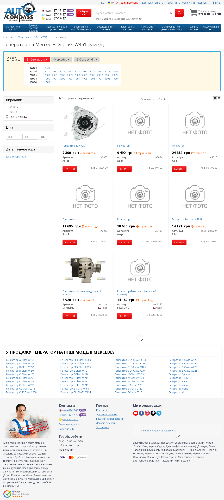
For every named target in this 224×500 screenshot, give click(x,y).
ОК (43, 136)
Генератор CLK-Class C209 (75, 359)
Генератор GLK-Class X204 (130, 370)
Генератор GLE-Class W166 (130, 366)
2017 (100, 71)
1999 (115, 78)
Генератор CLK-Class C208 (21, 391)
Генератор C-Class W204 (20, 381)
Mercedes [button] (61, 59)
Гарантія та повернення (181, 2)
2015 (85, 71)
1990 (47, 78)
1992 (62, 78)
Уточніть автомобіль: (14, 59)
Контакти (203, 2)
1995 (85, 78)
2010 (47, 71)
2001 (55, 75)
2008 (107, 75)
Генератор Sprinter (180, 374)
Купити (70, 168)
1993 (70, 78)
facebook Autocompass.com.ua (158, 430)
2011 (55, 71)
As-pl (12, 106)
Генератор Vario (178, 384)
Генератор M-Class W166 (129, 381)
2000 (47, 75)
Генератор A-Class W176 (20, 363)
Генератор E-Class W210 (74, 374)
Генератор (123, 145)
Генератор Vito (177, 391)
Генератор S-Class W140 (183, 363)
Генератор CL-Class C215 (20, 388)
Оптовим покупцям (127, 2)
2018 (107, 71)
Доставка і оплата (152, 2)
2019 (115, 71)
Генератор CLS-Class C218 (75, 363)
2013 (70, 71)
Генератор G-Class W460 (74, 388)
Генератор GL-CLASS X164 (75, 391)
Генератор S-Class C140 (128, 388)
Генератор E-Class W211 (74, 377)
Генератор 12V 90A (74, 145)
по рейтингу (85, 98)
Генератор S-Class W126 (183, 359)
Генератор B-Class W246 (20, 370)
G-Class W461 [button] (86, 59)
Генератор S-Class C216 (128, 391)
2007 (100, 75)
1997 (100, 78)
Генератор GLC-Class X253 (130, 363)
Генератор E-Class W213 (74, 384)
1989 (47, 82)
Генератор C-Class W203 (20, 377)
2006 (92, 75)
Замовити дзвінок (69, 423)
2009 (115, 75)
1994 (77, 78)
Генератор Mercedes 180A (187, 218)
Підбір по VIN (84, 12)
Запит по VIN (66, 428)
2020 (47, 67)
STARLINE (16, 116)
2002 (62, 75)
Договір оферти (105, 422)
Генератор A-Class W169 (20, 359)
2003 (70, 75)
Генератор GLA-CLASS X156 (131, 359)
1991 (55, 78)
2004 (77, 75)
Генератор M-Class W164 (129, 377)
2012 (62, 71)
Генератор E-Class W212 (74, 381)
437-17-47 (54, 10)
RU (102, 2)
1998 (107, 78)
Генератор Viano (178, 388)
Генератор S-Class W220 (183, 366)
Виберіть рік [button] (37, 59)
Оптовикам (102, 427)
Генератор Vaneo (179, 381)
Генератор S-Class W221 (183, 370)
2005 (85, 75)
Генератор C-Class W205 (20, 384)
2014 (77, 71)
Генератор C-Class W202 (20, 374)
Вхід (216, 2)
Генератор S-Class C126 (128, 384)
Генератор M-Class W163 (129, 374)
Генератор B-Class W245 (20, 366)
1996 (92, 78)
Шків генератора (16, 156)
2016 (92, 71)
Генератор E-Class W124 (74, 370)
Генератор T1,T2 (179, 377)
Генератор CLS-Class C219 (75, 366)
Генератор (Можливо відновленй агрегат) (82, 292)
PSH (11, 111)
